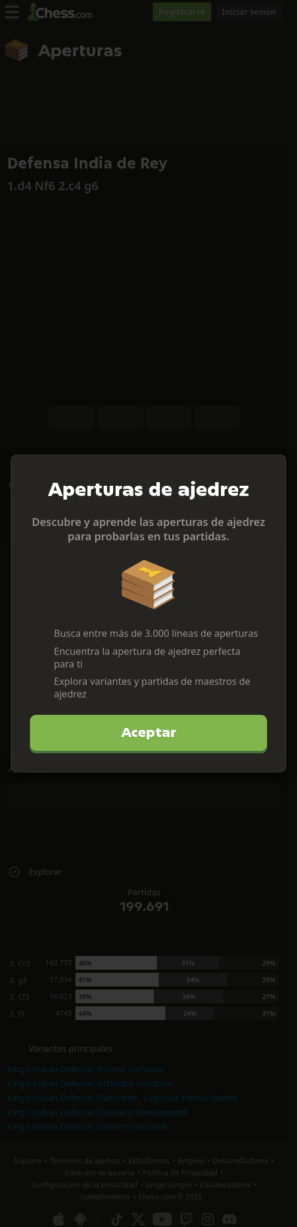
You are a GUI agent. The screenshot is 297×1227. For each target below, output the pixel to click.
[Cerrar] (271, 469)
